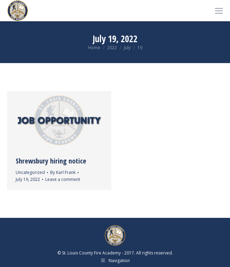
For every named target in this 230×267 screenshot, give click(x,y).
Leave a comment (62, 179)
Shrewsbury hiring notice (51, 161)
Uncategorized (30, 172)
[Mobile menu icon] (219, 11)
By (63, 172)
